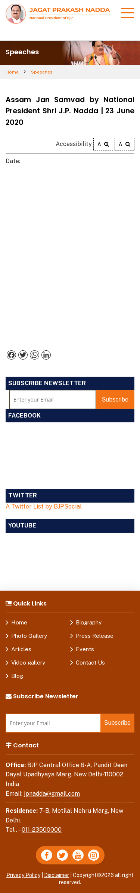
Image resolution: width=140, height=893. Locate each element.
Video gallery (28, 662)
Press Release (94, 636)
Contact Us (90, 662)
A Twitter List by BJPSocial (44, 506)
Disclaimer (56, 875)
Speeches (42, 72)
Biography (89, 622)
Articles (21, 649)
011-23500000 (42, 829)
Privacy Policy (23, 875)
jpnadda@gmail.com (52, 793)
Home (12, 72)
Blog (17, 676)
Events (85, 649)
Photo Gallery (29, 636)
